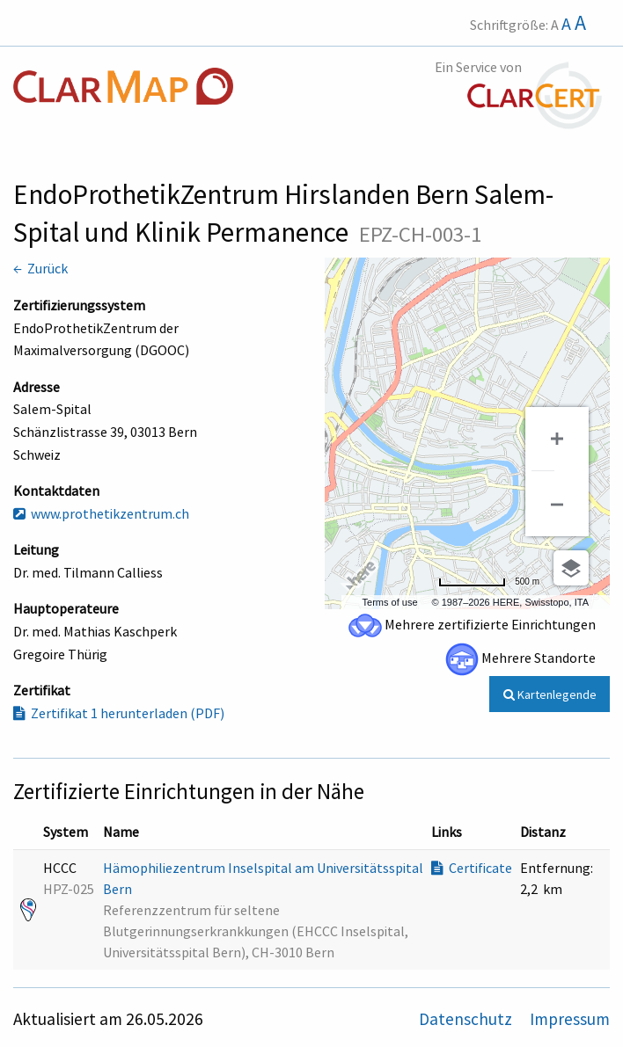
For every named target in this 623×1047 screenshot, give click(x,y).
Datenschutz (467, 1018)
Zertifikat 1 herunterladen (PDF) (118, 713)
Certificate (471, 867)
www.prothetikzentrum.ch (101, 513)
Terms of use (390, 602)
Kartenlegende (550, 694)
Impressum (570, 1018)
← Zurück (40, 268)
